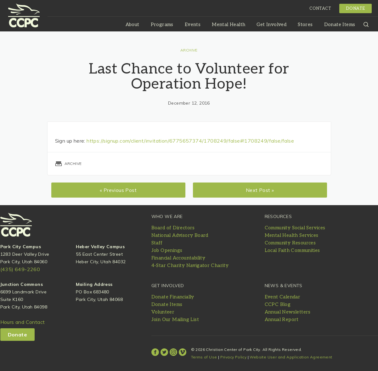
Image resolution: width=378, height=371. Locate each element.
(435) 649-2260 (20, 269)
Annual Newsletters (288, 312)
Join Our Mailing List (175, 319)
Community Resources (290, 243)
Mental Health (228, 24)
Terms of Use (204, 357)
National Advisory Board (179, 235)
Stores (305, 24)
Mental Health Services (292, 235)
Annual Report (282, 319)
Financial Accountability (178, 258)
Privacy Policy (233, 357)
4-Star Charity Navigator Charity (190, 265)
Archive (189, 50)
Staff (157, 243)
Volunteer (163, 312)
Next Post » (260, 190)
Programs (162, 24)
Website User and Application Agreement (291, 357)
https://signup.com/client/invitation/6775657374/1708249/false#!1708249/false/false (190, 141)
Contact (320, 8)
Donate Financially (172, 297)
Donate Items (339, 24)
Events (192, 24)
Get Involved (271, 24)
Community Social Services (295, 228)
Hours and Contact (22, 322)
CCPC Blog (278, 304)
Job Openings (167, 250)
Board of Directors (173, 228)
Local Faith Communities (292, 250)
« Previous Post (118, 190)
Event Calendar (283, 297)
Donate (355, 8)
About (132, 24)
